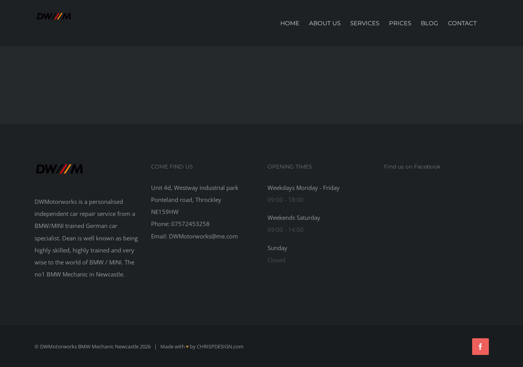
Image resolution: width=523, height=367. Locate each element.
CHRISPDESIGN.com (220, 346)
